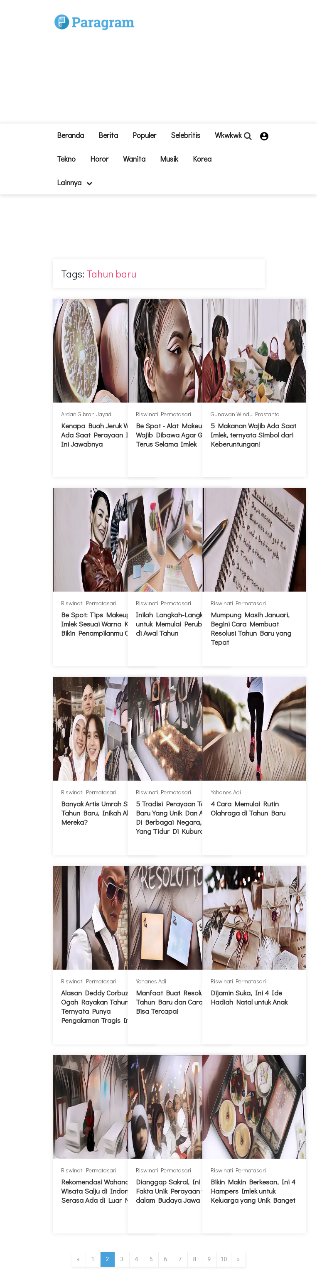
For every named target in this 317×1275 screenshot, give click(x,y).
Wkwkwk (228, 135)
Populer (144, 135)
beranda (70, 135)
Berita (108, 135)
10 (224, 1259)
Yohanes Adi (226, 792)
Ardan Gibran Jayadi (87, 414)
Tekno (66, 159)
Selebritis (185, 135)
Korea (202, 159)
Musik (169, 159)
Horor (99, 159)
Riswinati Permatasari (163, 414)
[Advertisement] (187, 65)
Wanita (134, 159)
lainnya (74, 182)
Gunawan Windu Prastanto (245, 414)
